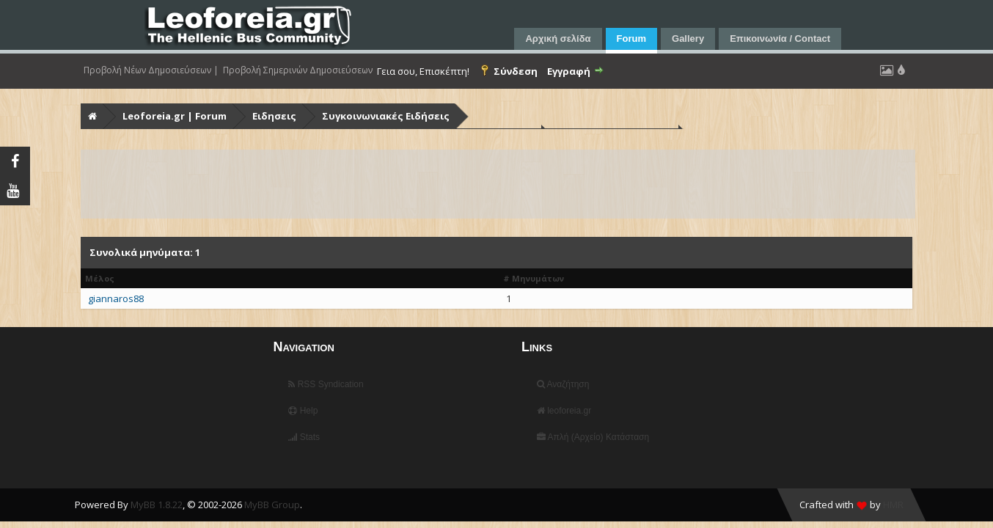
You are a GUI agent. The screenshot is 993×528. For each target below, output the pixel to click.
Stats (304, 437)
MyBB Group (272, 504)
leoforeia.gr (564, 411)
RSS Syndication (325, 384)
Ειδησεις (274, 115)
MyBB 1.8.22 (157, 504)
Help (303, 411)
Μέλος (99, 278)
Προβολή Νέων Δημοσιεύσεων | (151, 70)
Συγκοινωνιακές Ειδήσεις (386, 115)
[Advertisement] (498, 184)
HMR (893, 504)
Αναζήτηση (563, 384)
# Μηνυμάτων (533, 278)
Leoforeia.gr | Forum (174, 115)
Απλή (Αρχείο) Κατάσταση (593, 437)
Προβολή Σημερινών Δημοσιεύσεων (298, 70)
